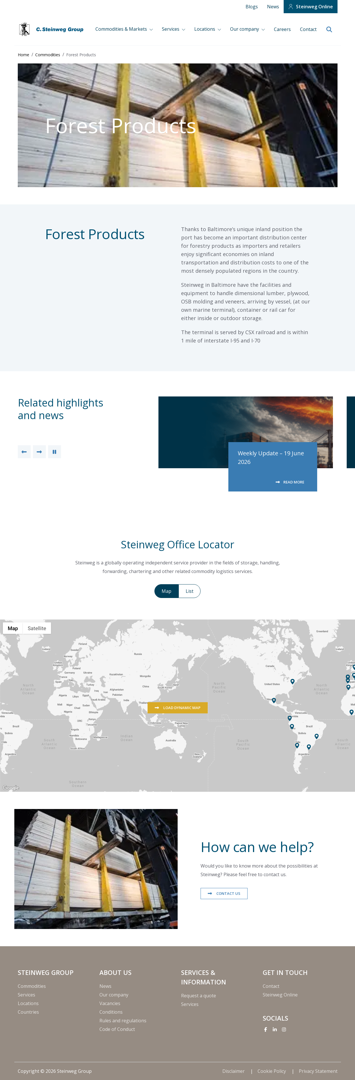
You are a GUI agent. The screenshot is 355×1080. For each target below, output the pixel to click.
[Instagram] (284, 1029)
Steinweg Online (314, 6)
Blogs (252, 6)
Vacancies (109, 1003)
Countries (28, 1012)
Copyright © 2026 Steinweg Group (55, 1071)
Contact (308, 29)
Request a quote (198, 995)
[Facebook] (265, 1029)
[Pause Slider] (54, 451)
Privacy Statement (318, 1071)
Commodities (47, 54)
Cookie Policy (272, 1071)
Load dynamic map (181, 707)
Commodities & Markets (121, 29)
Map (166, 591)
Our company (245, 29)
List (189, 591)
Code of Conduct (117, 1029)
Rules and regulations (122, 1020)
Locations (205, 29)
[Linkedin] (275, 1029)
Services (171, 29)
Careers (282, 29)
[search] (329, 30)
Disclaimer (234, 1071)
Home (23, 54)
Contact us (227, 893)
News (273, 6)
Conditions (111, 1012)
